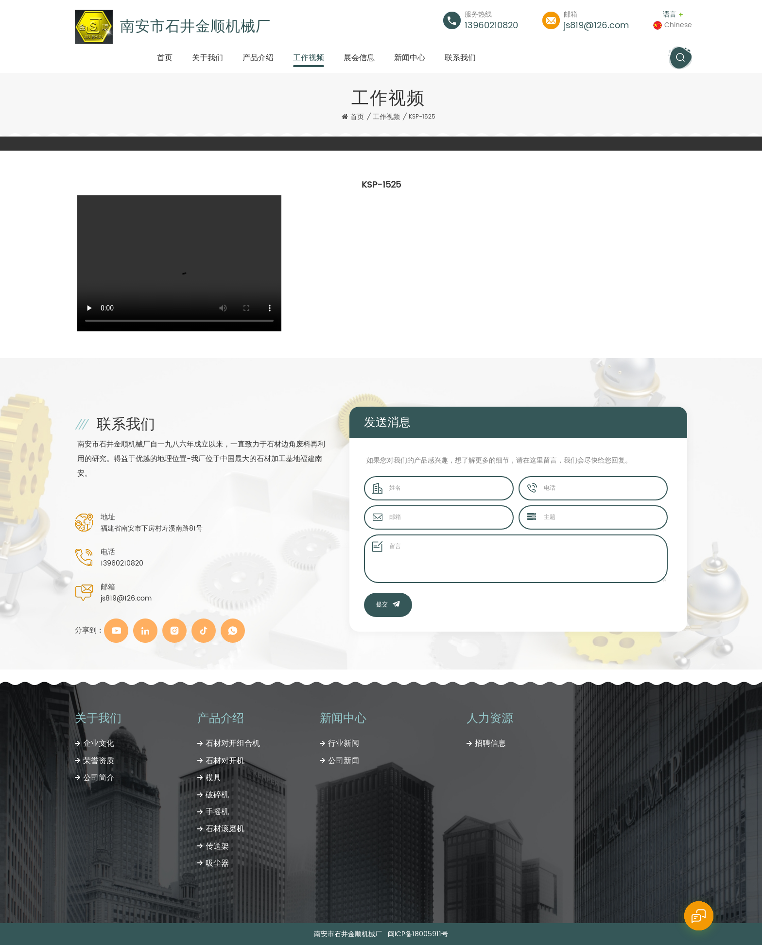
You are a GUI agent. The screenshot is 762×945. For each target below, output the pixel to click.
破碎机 (217, 795)
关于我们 (207, 58)
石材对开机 (225, 761)
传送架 (217, 846)
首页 (165, 58)
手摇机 (217, 812)
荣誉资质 (98, 761)
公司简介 (98, 778)
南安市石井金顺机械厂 (195, 26)
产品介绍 (258, 58)
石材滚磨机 (225, 829)
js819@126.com (596, 26)
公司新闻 (343, 761)
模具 (213, 778)
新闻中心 (409, 58)
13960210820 (491, 26)
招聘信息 (490, 743)
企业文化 (98, 743)
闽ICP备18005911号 (418, 934)
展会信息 (359, 58)
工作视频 (308, 58)
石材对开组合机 (233, 743)
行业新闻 (343, 743)
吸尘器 (217, 863)
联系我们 (460, 58)
